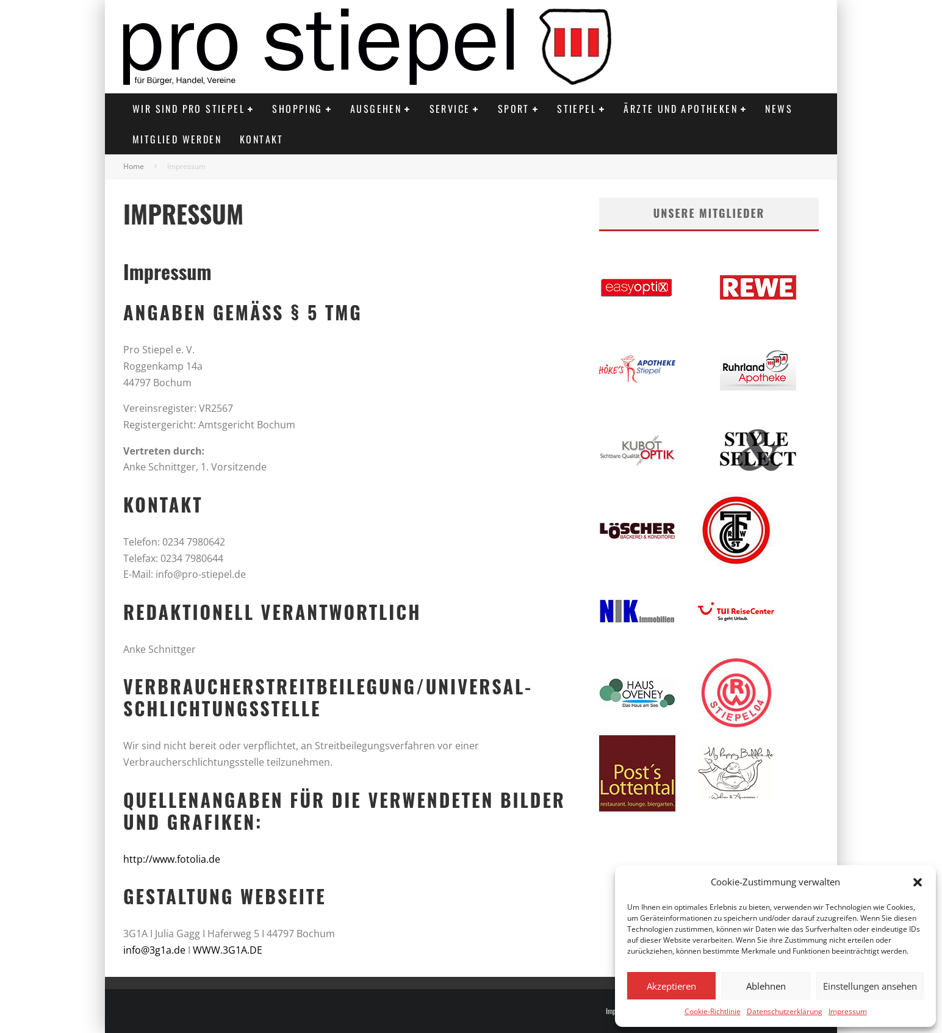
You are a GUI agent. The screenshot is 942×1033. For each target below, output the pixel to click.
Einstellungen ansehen (870, 986)
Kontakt (262, 139)
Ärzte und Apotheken (681, 108)
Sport (514, 108)
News (779, 108)
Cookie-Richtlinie (713, 1011)
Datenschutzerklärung (784, 1011)
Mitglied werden (176, 139)
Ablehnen (766, 986)
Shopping (297, 108)
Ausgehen (375, 108)
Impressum (848, 1011)
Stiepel (576, 108)
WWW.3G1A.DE (227, 950)
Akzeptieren (671, 986)
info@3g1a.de (154, 950)
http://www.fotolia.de (171, 859)
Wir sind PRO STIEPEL (188, 108)
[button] (917, 882)
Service (450, 108)
